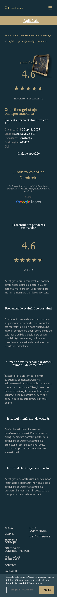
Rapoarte (11, 571)
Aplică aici (28, 21)
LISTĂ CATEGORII (39, 536)
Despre (9, 534)
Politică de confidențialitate (17, 550)
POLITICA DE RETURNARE (12, 558)
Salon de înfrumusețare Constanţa (32, 35)
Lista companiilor (38, 529)
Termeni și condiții (11, 541)
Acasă (9, 528)
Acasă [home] (8, 35)
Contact (11, 565)
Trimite (46, 590)
